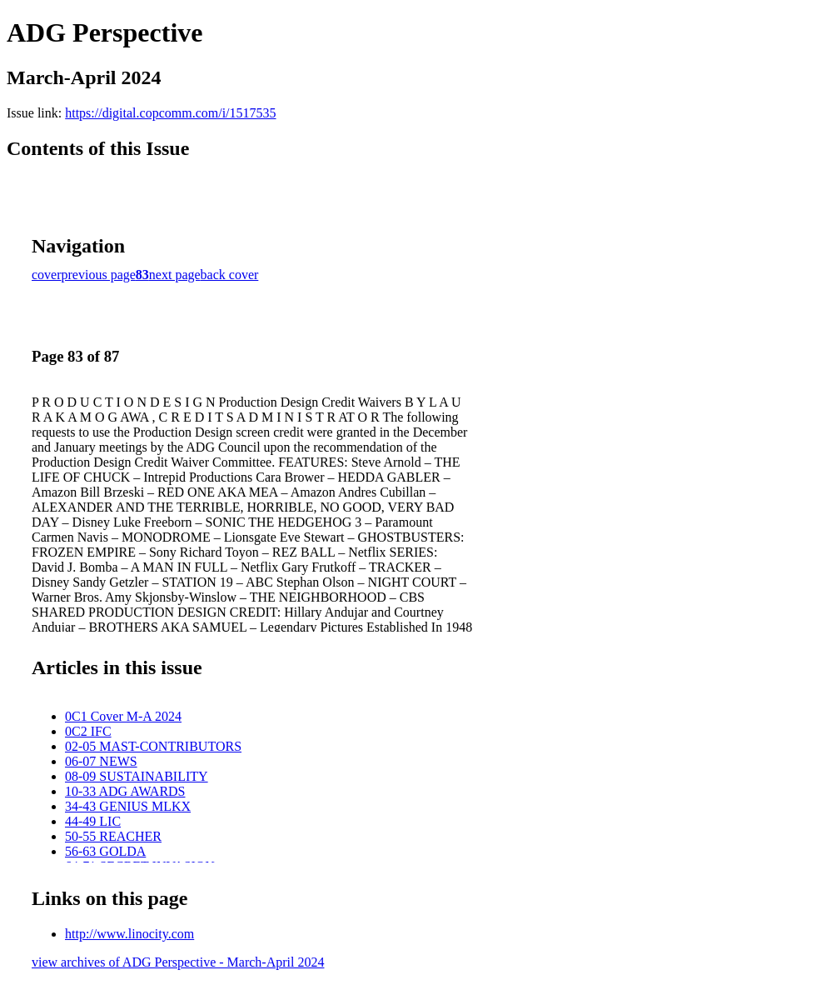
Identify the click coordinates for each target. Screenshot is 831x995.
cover (47, 275)
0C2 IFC (88, 731)
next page (175, 275)
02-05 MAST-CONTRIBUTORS (153, 746)
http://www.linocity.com (129, 934)
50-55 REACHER (113, 836)
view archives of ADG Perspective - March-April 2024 (178, 962)
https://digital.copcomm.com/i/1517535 (170, 113)
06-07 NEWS (101, 761)
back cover (230, 275)
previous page (99, 275)
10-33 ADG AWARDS (125, 791)
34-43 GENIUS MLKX (128, 806)
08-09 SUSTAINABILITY (136, 776)
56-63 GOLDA (105, 851)
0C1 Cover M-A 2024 (123, 716)
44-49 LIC (93, 821)
